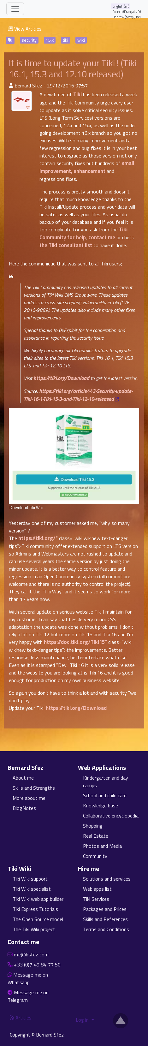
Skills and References (105, 919)
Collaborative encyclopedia (111, 815)
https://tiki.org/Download (61, 378)
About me (23, 778)
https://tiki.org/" (38, 538)
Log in (83, 1020)
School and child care (105, 795)
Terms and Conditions (106, 929)
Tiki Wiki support (30, 879)
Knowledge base (100, 805)
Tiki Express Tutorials (35, 909)
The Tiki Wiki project (34, 929)
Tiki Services (96, 899)
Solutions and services (107, 879)
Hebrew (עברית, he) (126, 17)
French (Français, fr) (126, 11)
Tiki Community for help (83, 233)
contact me (101, 237)
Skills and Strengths (34, 788)
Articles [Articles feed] (21, 1017)
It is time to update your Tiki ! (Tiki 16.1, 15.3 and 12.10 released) (73, 68)
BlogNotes (24, 808)
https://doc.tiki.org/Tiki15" (75, 642)
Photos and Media (102, 846)
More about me (29, 798)
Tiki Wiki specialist (32, 889)
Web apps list (97, 889)
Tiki (77, 94)
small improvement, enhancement (86, 167)
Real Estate (95, 836)
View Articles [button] (25, 29)
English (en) (120, 6)
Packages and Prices (105, 909)
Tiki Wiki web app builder (38, 899)
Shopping (93, 825)
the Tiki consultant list (65, 245)
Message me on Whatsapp (28, 978)
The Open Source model (38, 919)
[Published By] (11, 85)
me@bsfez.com (31, 954)
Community (95, 856)
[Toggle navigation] (15, 9)
